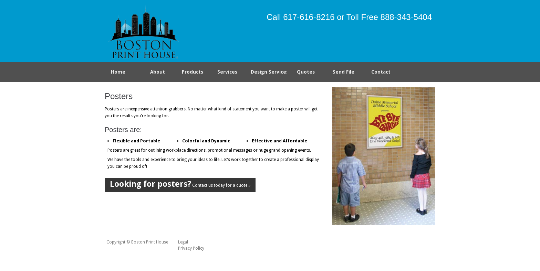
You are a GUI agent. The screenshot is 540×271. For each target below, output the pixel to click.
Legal (183, 242)
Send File (343, 72)
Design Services (269, 72)
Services (228, 73)
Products (191, 73)
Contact (381, 72)
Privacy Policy (191, 248)
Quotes (306, 72)
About (157, 72)
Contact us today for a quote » (180, 184)
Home (118, 72)
